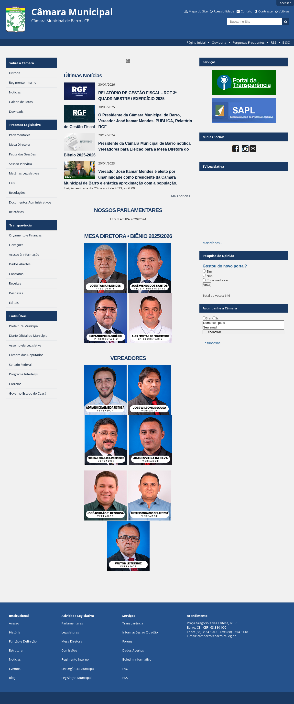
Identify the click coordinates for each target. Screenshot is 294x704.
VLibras (284, 11)
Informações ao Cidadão (140, 632)
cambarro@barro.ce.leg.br (216, 636)
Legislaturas (70, 632)
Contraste (265, 11)
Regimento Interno (75, 659)
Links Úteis (17, 310)
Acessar (285, 3)
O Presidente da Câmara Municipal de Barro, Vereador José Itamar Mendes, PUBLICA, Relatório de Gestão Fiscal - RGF (128, 121)
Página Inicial (196, 42)
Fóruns (127, 641)
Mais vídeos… (212, 243)
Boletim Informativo (137, 659)
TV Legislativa (213, 166)
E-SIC (286, 42)
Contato (246, 11)
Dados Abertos (133, 650)
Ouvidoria (219, 42)
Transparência (20, 221)
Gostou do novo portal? (225, 266)
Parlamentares (72, 623)
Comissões (69, 650)
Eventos (15, 668)
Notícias (15, 659)
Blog (12, 677)
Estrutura (16, 650)
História (15, 632)
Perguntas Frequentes (248, 42)
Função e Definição (23, 641)
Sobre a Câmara (21, 62)
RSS (273, 42)
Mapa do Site (198, 11)
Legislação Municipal (77, 677)
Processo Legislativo (24, 122)
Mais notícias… (181, 196)
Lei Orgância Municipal (78, 668)
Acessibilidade (224, 11)
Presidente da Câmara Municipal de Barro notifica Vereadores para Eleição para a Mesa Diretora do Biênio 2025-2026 (127, 149)
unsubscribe (211, 343)
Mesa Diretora (72, 641)
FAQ (125, 668)
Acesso (14, 623)
